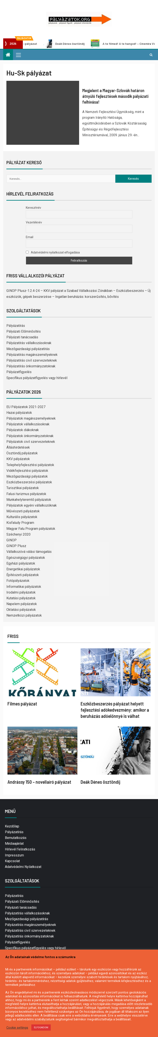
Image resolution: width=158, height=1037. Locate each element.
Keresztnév (33, 207)
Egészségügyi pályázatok (25, 558)
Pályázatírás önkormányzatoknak (30, 366)
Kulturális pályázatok (21, 517)
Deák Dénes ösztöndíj (68, 43)
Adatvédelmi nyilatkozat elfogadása (53, 252)
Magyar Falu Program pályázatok (30, 529)
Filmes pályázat (22, 703)
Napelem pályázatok (21, 604)
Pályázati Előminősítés (23, 331)
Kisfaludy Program (20, 523)
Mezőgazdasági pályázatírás (28, 349)
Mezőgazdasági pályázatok (27, 476)
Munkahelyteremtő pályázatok (28, 500)
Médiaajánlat (14, 843)
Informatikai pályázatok (23, 587)
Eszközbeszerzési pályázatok (29, 482)
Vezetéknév (34, 222)
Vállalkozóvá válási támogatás (29, 552)
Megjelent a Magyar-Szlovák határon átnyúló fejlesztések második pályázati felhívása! (115, 96)
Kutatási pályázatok (21, 598)
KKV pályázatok (18, 459)
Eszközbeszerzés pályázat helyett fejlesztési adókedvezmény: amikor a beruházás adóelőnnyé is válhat (115, 710)
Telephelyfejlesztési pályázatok (30, 465)
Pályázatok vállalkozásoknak (27, 424)
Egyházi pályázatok (20, 563)
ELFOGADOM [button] (41, 1027)
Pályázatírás (15, 326)
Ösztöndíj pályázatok (22, 453)
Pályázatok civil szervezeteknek (30, 442)
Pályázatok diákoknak (22, 430)
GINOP (11, 540)
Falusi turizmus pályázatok (26, 494)
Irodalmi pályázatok (21, 592)
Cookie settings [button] (17, 1028)
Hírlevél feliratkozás (20, 849)
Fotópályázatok (17, 581)
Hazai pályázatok (19, 413)
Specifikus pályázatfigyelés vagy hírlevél (36, 378)
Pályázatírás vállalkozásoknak (28, 343)
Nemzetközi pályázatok (24, 615)
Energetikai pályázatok (23, 569)
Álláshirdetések (18, 447)
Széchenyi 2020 (18, 534)
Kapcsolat (12, 861)
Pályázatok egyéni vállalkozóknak (31, 505)
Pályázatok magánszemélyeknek (31, 418)
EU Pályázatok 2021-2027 (25, 407)
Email (29, 237)
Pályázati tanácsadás (22, 337)
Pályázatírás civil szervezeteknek (31, 360)
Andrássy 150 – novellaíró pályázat (39, 782)
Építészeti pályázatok (22, 575)
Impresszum (14, 855)
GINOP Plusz (16, 546)
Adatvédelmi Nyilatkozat (23, 867)
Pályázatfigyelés (19, 372)
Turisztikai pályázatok (22, 488)
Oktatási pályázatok (21, 610)
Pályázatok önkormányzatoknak (30, 436)
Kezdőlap (12, 826)
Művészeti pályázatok (23, 511)
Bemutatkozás (15, 838)
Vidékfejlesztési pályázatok (27, 471)
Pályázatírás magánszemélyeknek (32, 355)
